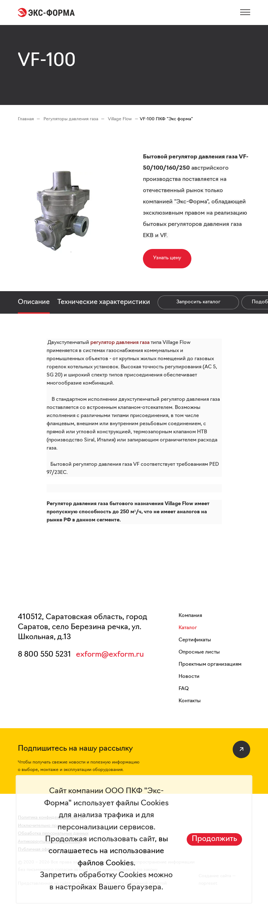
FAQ (184, 688)
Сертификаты (195, 640)
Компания (190, 615)
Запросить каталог (198, 302)
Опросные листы (199, 652)
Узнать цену (167, 258)
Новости (189, 676)
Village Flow (120, 119)
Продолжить (214, 839)
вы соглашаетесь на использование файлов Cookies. (108, 851)
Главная (26, 119)
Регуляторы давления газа (71, 119)
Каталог (188, 627)
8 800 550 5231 (44, 655)
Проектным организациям (210, 664)
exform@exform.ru (110, 655)
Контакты (190, 701)
